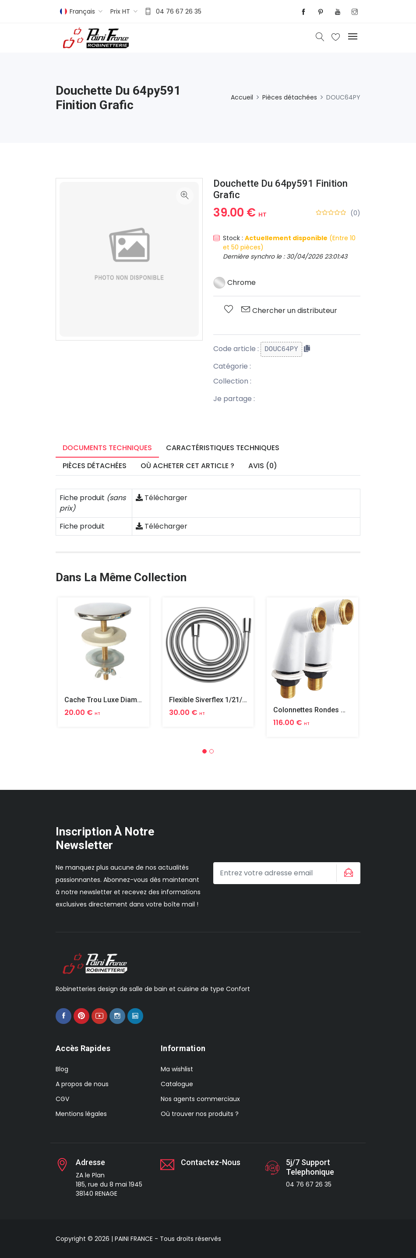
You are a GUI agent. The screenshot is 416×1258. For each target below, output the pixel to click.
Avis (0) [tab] (262, 466)
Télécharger (161, 498)
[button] (204, 751)
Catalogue (177, 1084)
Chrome (234, 282)
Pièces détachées (289, 97)
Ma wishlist (177, 1069)
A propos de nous (82, 1084)
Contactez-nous (210, 1162)
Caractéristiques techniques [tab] (222, 448)
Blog (62, 1069)
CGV (62, 1099)
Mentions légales (81, 1113)
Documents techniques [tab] (107, 448)
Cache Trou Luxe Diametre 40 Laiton (122, 700)
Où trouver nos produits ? (200, 1113)
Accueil (242, 97)
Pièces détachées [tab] (95, 466)
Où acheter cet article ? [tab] (187, 466)
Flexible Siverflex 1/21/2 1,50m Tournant (233, 700)
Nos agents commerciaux (200, 1099)
